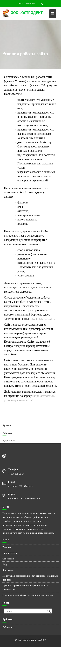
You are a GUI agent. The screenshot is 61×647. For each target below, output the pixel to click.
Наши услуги (9, 552)
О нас (19, 3)
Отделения (8, 558)
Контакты (7, 570)
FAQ (4, 564)
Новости (30, 3)
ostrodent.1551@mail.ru (42, 318)
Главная (6, 547)
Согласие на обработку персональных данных (27, 595)
